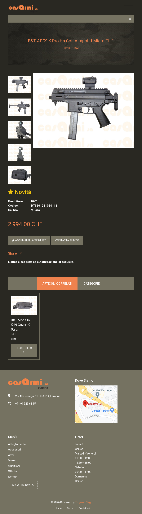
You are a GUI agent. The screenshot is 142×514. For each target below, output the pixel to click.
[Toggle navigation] (128, 8)
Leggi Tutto (24, 350)
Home (66, 47)
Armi (11, 455)
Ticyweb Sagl (83, 502)
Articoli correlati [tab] (57, 283)
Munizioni (14, 466)
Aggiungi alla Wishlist (29, 240)
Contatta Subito (67, 240)
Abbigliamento (17, 444)
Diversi (12, 460)
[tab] (19, 84)
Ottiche (12, 471)
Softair (12, 477)
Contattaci (84, 508)
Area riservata (23, 484)
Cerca (70, 508)
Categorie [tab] (92, 283)
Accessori (14, 449)
